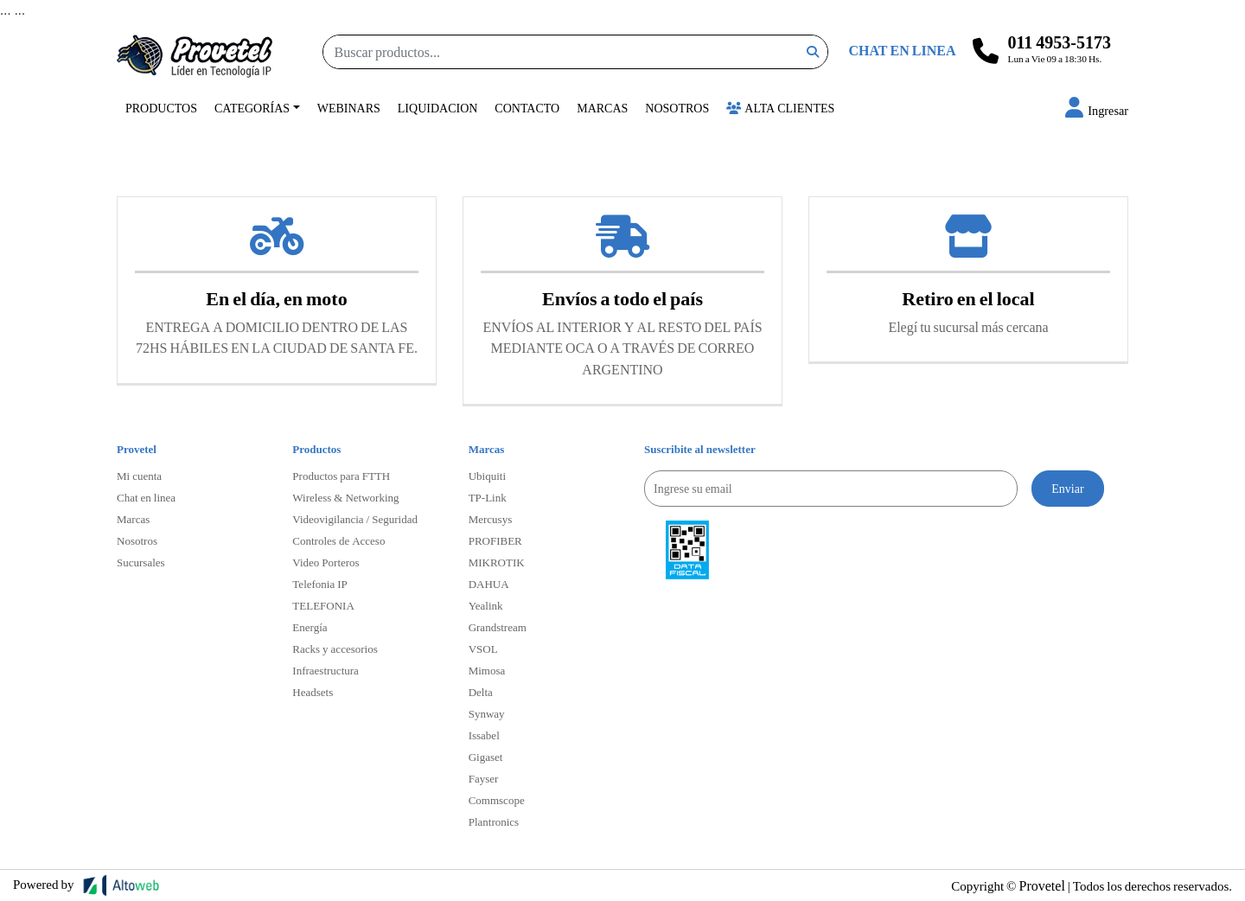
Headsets (312, 692)
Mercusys (491, 519)
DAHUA (489, 584)
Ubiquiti (487, 475)
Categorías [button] (252, 107)
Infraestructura (325, 670)
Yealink (486, 605)
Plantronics (494, 821)
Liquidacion (438, 107)
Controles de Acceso (338, 540)
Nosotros (677, 107)
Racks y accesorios (334, 648)
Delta (481, 692)
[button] (1096, 110)
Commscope (497, 800)
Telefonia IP (319, 584)
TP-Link (488, 497)
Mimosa (487, 670)
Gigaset (486, 757)
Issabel (484, 735)
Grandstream (498, 627)
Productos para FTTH (341, 475)
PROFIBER (495, 540)
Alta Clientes (780, 107)
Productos (161, 107)
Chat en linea (146, 497)
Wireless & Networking (345, 497)
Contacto (527, 107)
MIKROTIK (497, 562)
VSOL (483, 648)
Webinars (348, 107)
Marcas (602, 107)
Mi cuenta (139, 475)
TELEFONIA (323, 605)
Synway (487, 713)
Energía (309, 627)
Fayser (484, 778)
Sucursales (141, 562)
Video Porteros (325, 562)
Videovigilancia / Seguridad (355, 519)
